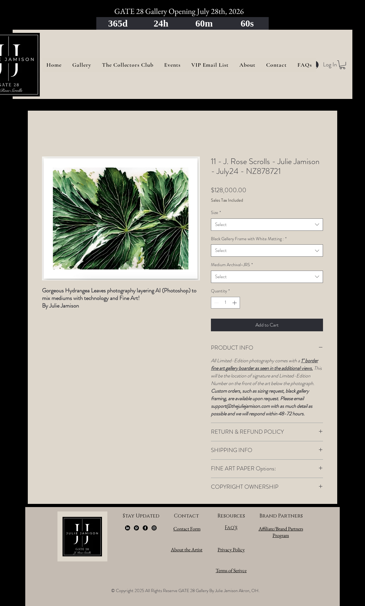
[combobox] (267, 224)
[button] (342, 64)
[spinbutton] (225, 302)
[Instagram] (154, 527)
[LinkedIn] (127, 527)
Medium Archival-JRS (232, 265)
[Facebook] (145, 527)
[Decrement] (216, 302)
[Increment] (235, 302)
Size (216, 213)
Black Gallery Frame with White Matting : (249, 239)
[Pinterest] (136, 527)
